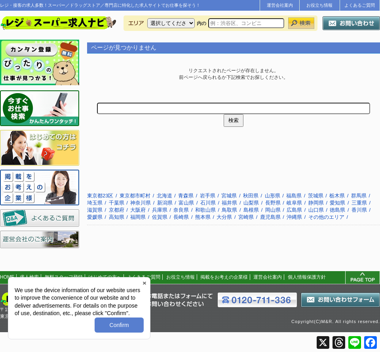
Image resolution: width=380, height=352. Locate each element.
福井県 (229, 203)
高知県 (116, 217)
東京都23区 (100, 196)
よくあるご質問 (359, 5)
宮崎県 (246, 217)
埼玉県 (95, 203)
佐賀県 (159, 217)
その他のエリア (326, 217)
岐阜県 (294, 203)
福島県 (294, 196)
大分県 (224, 217)
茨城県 (315, 196)
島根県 (251, 210)
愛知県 (337, 203)
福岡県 (138, 217)
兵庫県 (159, 210)
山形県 (272, 196)
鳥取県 (229, 210)
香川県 (359, 210)
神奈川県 (140, 203)
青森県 (186, 196)
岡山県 (273, 210)
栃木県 (337, 196)
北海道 (164, 196)
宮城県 (229, 196)
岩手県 (207, 196)
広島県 (294, 210)
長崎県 (181, 217)
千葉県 (116, 203)
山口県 (316, 210)
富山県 (186, 203)
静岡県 (316, 203)
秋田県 (250, 196)
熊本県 (203, 217)
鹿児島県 (270, 217)
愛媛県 (95, 217)
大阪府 (138, 210)
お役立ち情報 (319, 5)
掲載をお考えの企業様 (224, 277)
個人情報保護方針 (307, 277)
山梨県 (251, 203)
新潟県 (165, 203)
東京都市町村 (135, 196)
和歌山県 (205, 210)
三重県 (359, 203)
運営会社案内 (280, 5)
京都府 (116, 210)
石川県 (208, 203)
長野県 (273, 203)
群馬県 (359, 196)
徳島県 (337, 210)
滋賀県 (95, 210)
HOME (7, 277)
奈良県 (181, 210)
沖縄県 (294, 217)
